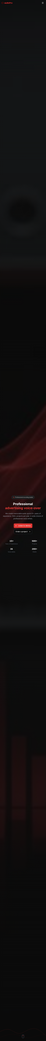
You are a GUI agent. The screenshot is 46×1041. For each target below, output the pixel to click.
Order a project (23, 532)
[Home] (6, 3)
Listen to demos (23, 526)
